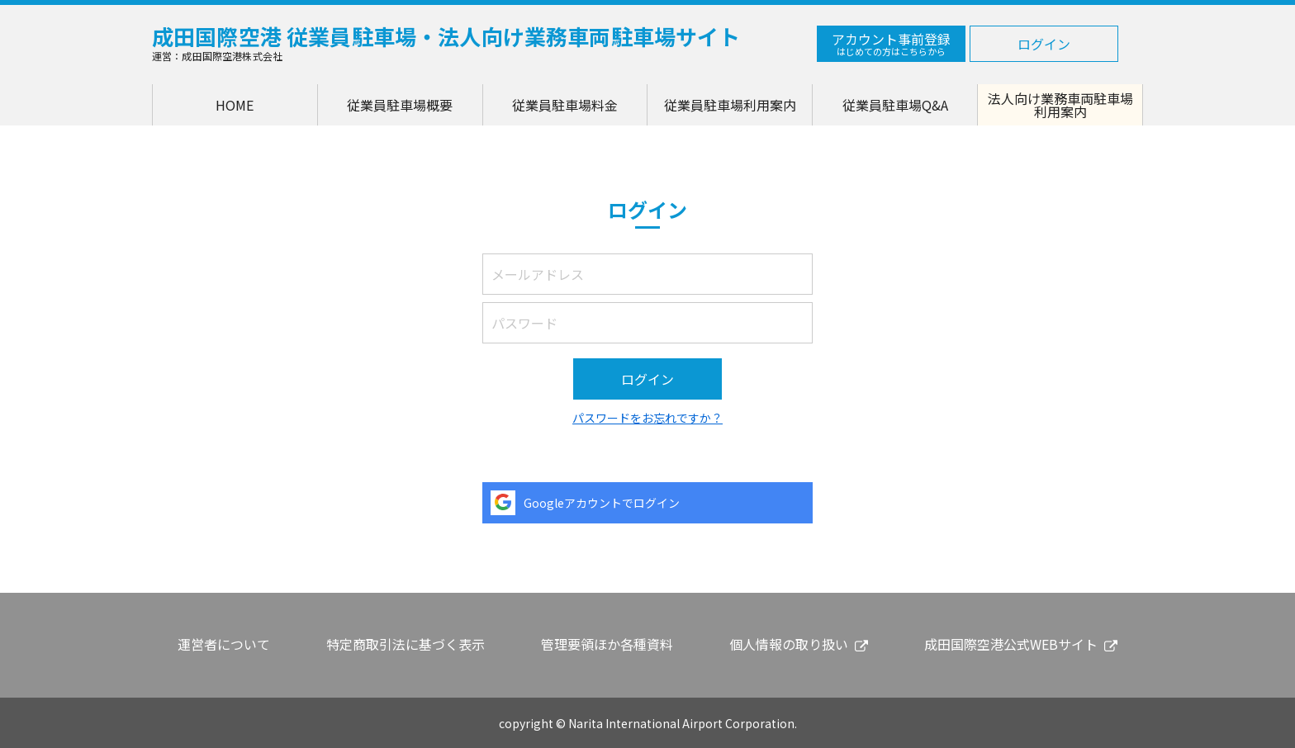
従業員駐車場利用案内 (730, 105)
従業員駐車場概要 (400, 105)
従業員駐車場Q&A (895, 105)
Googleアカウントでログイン (602, 503)
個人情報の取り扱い (788, 644)
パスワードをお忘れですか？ (647, 418)
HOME (235, 105)
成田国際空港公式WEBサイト (1011, 644)
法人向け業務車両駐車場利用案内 (1060, 104)
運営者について (224, 644)
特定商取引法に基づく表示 (405, 644)
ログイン (1043, 44)
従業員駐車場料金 (565, 105)
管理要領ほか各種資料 (607, 644)
